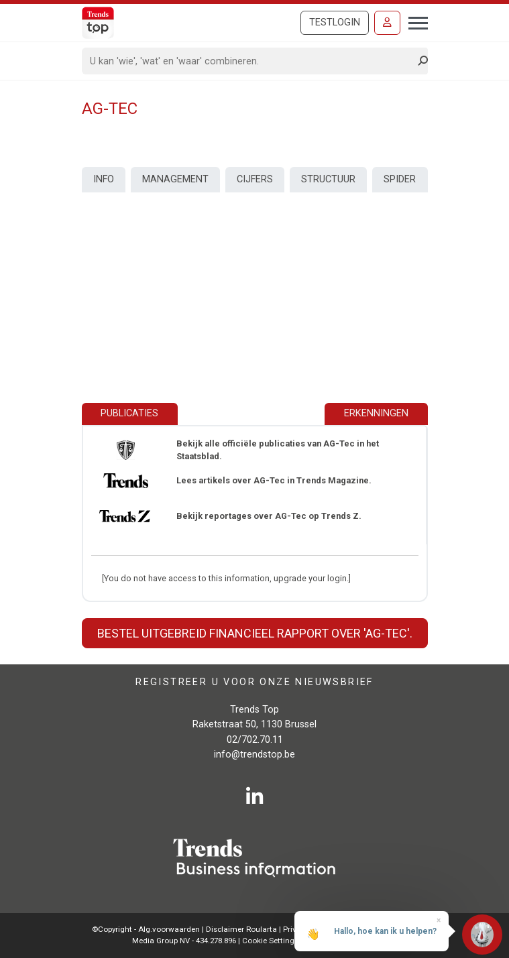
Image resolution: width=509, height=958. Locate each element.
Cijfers (255, 179)
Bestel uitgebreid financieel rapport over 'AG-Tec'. (254, 633)
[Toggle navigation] (414, 21)
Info (103, 179)
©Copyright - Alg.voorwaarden (146, 929)
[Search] (250, 61)
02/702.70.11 (255, 739)
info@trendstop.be (254, 754)
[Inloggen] (387, 23)
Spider (400, 179)
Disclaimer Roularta (241, 929)
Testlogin (334, 22)
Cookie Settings (271, 940)
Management (175, 179)
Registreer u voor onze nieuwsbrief (254, 682)
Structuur (328, 179)
